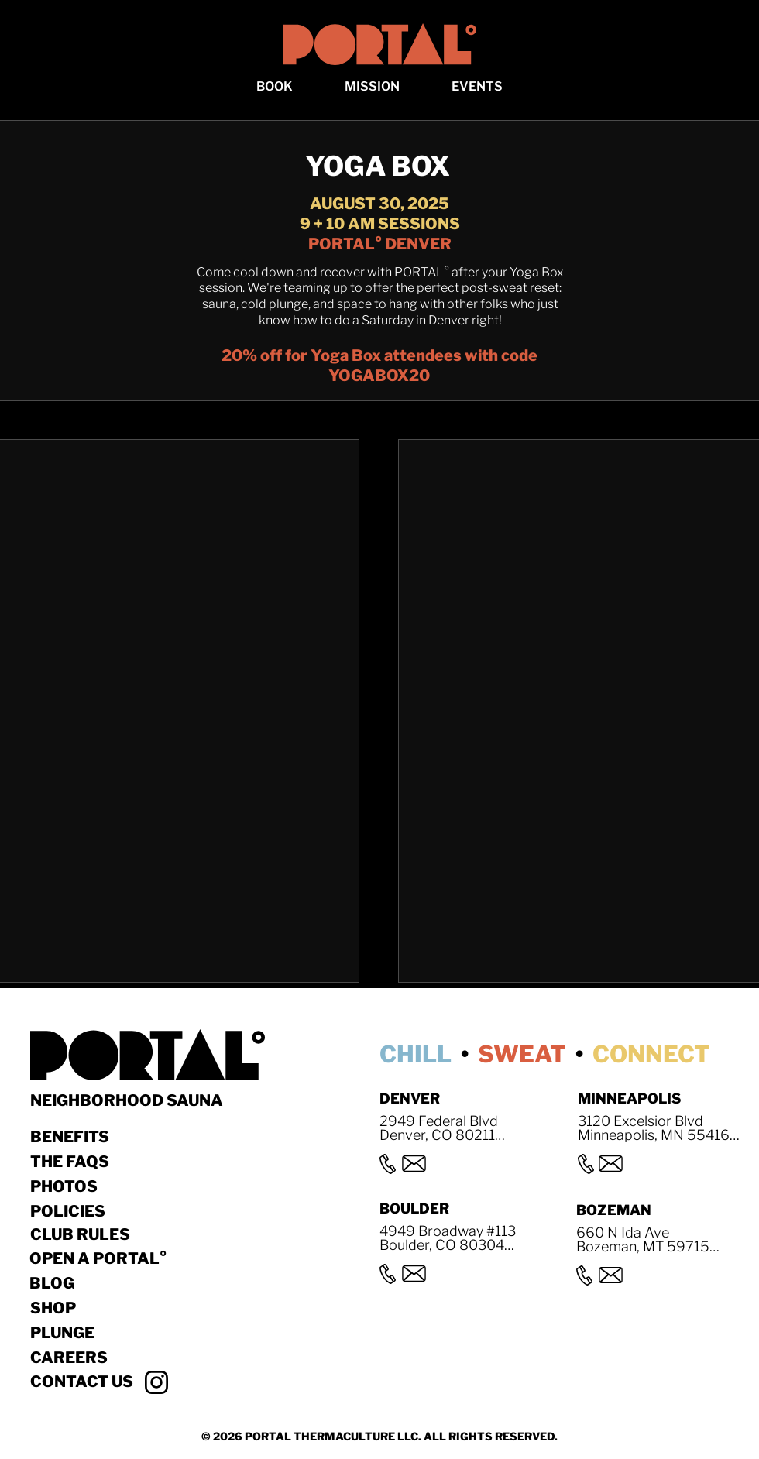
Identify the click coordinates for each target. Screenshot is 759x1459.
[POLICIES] (85, 1211)
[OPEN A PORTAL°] (112, 1258)
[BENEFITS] (85, 1136)
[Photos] (85, 1186)
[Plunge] (113, 1332)
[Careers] (113, 1357)
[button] (275, 86)
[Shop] (113, 1308)
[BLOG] (112, 1283)
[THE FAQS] (85, 1161)
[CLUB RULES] (85, 1234)
